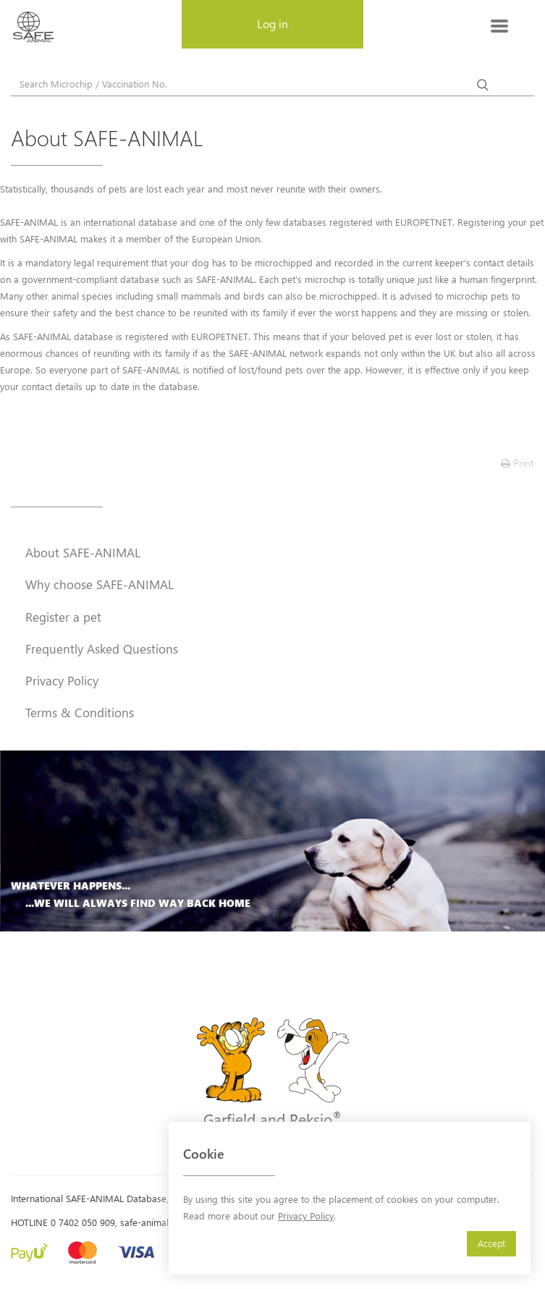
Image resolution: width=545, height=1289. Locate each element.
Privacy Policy (306, 1215)
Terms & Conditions (79, 712)
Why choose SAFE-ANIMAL (99, 584)
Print (517, 463)
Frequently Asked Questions (101, 648)
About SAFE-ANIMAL (82, 552)
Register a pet (63, 617)
